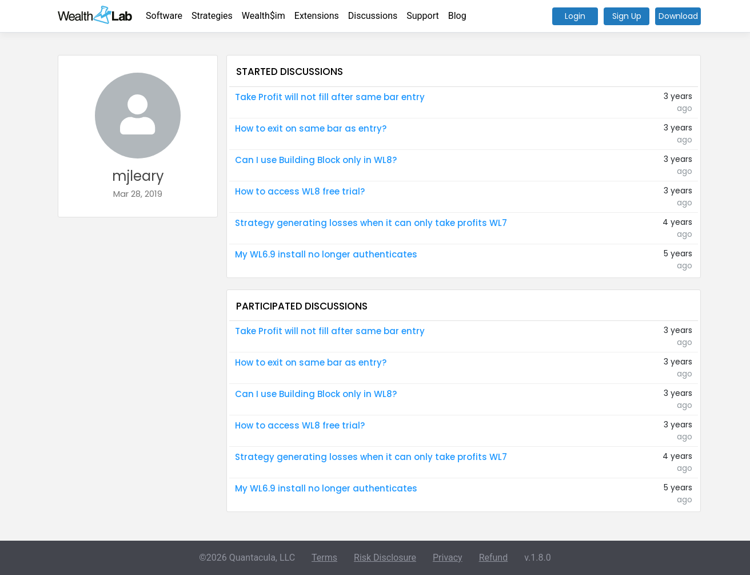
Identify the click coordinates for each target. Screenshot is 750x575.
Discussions (372, 15)
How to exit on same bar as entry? (310, 128)
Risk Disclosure (385, 557)
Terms (324, 557)
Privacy (447, 557)
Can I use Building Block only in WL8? (316, 160)
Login (575, 16)
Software (164, 15)
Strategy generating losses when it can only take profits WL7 (371, 223)
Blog (457, 15)
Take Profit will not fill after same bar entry (330, 97)
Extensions (316, 15)
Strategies (212, 15)
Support (422, 15)
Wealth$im (263, 15)
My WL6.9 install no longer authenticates (326, 254)
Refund (493, 557)
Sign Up (626, 16)
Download (678, 16)
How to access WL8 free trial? (300, 191)
